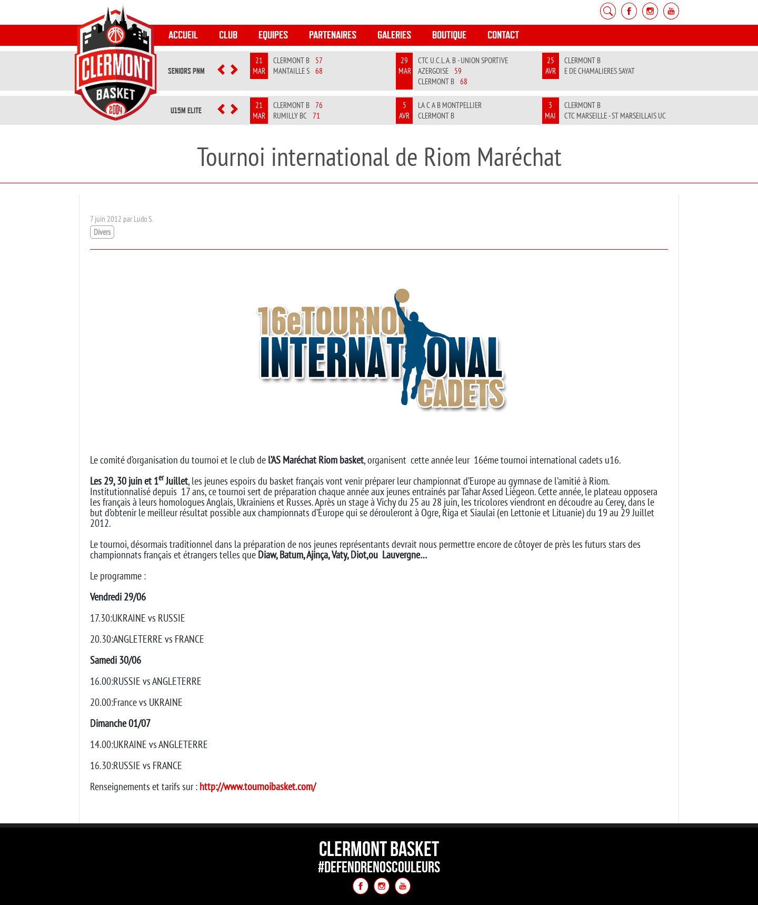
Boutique (449, 35)
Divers (102, 232)
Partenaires (332, 35)
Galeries (394, 35)
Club (228, 35)
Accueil (183, 35)
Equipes (273, 35)
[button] (221, 71)
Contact (503, 35)
